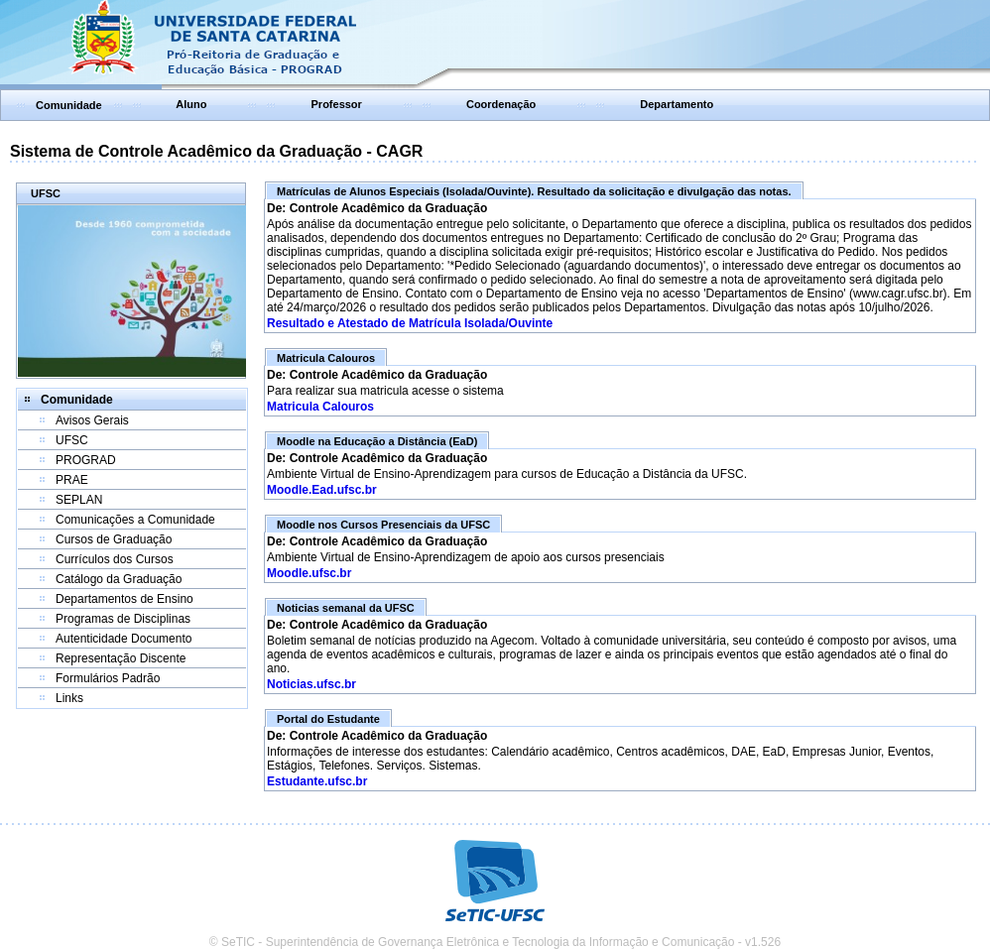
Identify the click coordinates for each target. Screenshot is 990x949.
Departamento (676, 104)
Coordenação (501, 104)
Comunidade (69, 105)
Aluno (191, 104)
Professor (336, 104)
